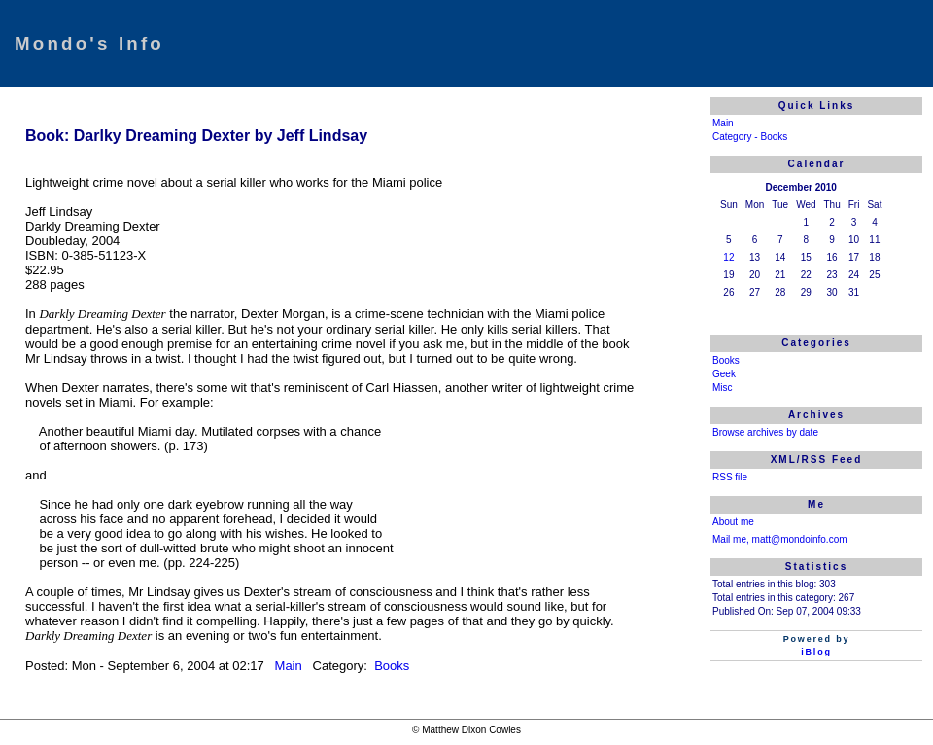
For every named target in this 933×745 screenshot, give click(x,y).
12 (728, 257)
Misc (722, 387)
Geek (724, 374)
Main (290, 665)
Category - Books (749, 136)
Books (390, 665)
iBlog (816, 651)
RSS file (729, 477)
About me (733, 521)
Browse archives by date (765, 432)
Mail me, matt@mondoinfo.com (779, 539)
